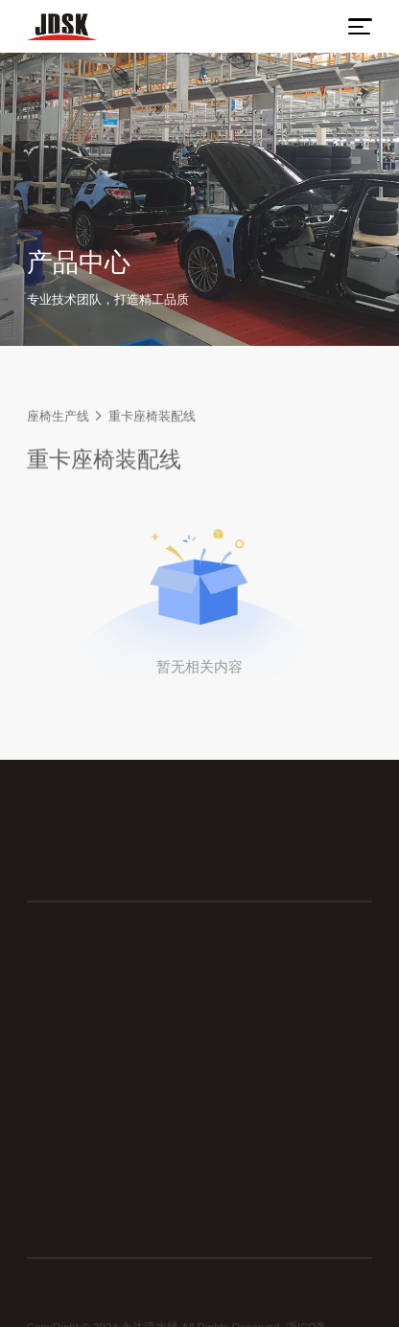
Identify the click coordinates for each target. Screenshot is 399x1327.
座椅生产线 (58, 417)
